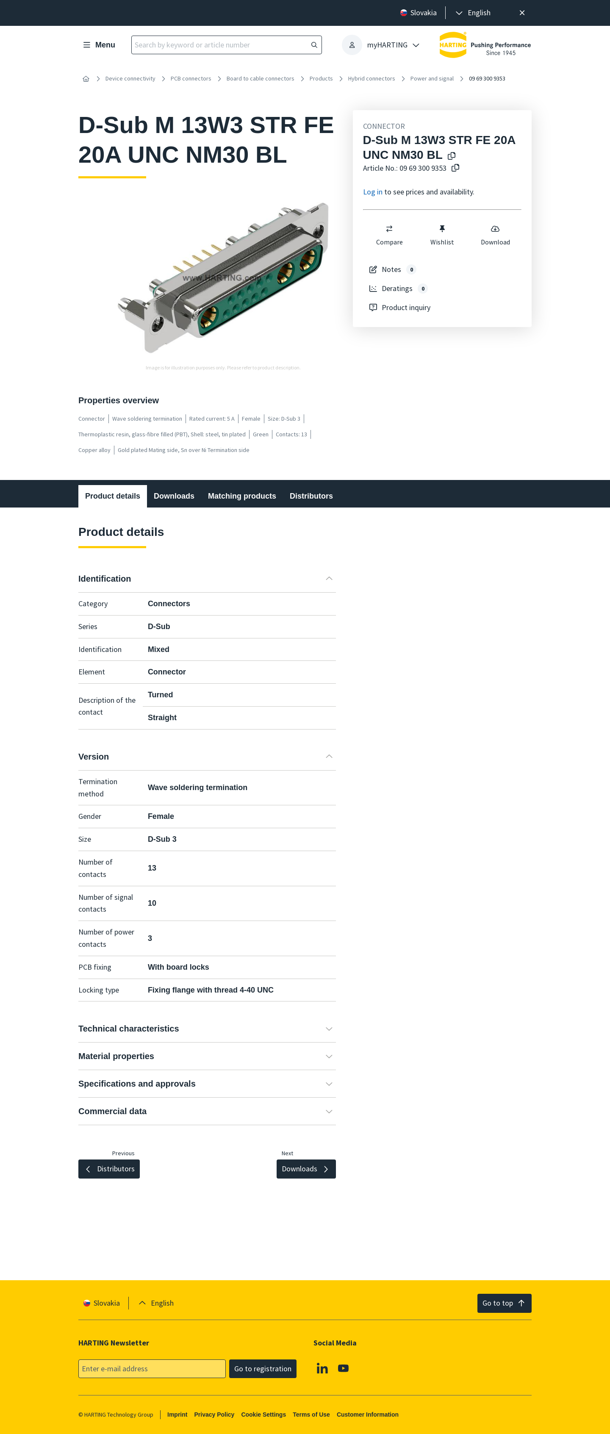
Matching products (242, 496)
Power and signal (432, 78)
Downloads (174, 496)
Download (495, 235)
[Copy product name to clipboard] (451, 156)
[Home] (86, 78)
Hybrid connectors (371, 78)
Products (321, 78)
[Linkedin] (322, 1368)
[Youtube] (343, 1368)
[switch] (389, 228)
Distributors (311, 496)
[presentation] (472, 12)
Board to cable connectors (260, 78)
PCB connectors (191, 78)
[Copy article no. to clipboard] (455, 168)
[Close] (522, 12)
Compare (389, 235)
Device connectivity (130, 78)
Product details (112, 496)
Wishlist (442, 235)
